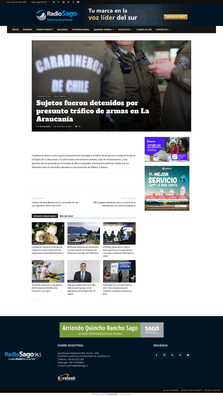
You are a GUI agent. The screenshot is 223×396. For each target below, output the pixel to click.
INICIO (15, 29)
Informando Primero (48, 36)
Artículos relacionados (45, 216)
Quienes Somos (104, 29)
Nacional (62, 29)
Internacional (81, 29)
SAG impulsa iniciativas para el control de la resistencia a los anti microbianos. (114, 204)
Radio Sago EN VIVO (39, 2)
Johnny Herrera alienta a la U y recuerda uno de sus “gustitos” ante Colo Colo (55, 204)
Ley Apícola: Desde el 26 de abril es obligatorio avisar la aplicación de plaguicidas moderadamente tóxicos (48, 250)
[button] (54, 2)
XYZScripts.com (125, 394)
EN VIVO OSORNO (170, 390)
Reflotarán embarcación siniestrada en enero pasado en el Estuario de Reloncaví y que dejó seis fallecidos (82, 250)
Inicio (34, 36)
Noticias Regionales (60, 96)
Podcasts (125, 29)
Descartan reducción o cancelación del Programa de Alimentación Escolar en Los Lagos (47, 288)
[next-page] (38, 300)
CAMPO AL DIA (38, 243)
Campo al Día (144, 29)
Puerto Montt (44, 29)
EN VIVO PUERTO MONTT (191, 390)
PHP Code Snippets (99, 394)
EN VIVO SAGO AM (212, 390)
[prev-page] (34, 300)
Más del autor (66, 216)
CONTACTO (163, 29)
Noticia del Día (74, 243)
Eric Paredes (45, 126)
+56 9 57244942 (76, 362)
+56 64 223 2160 (75, 359)
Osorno (27, 29)
